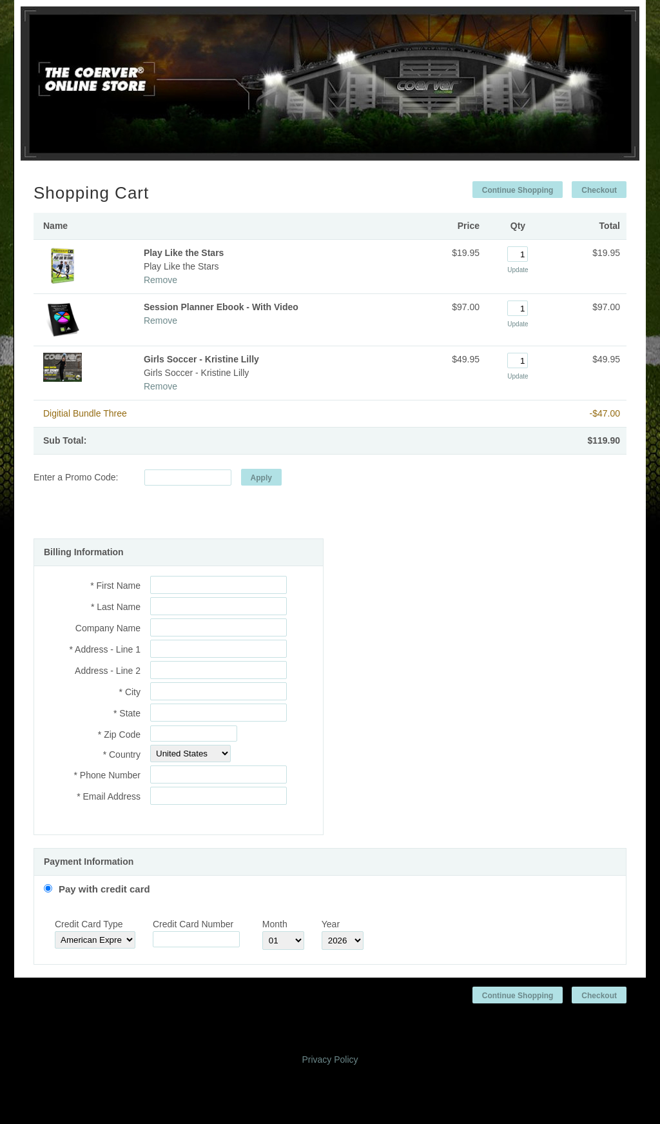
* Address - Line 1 (105, 649)
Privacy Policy (330, 1059)
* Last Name (116, 607)
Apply (261, 477)
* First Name (115, 585)
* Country (122, 754)
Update (517, 269)
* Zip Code (119, 734)
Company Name (108, 628)
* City (130, 692)
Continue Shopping (518, 190)
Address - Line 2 (108, 671)
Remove (160, 280)
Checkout (599, 190)
